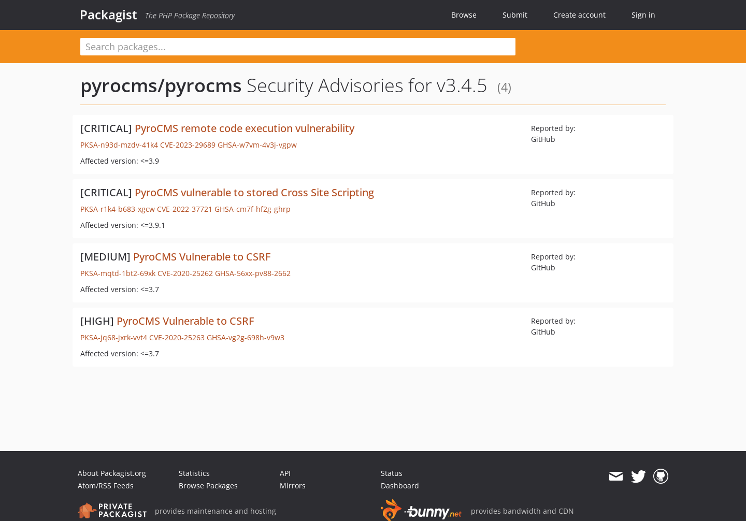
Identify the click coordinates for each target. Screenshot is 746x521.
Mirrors (293, 485)
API (285, 473)
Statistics (194, 473)
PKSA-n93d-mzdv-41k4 (119, 145)
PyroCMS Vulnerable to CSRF (201, 257)
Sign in (643, 15)
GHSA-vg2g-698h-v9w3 (245, 337)
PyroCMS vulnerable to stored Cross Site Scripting (254, 192)
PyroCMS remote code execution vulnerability (244, 128)
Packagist (108, 14)
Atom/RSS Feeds (106, 485)
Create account (579, 15)
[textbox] (297, 46)
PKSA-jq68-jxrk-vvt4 (113, 337)
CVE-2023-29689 (188, 145)
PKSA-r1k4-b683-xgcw (117, 209)
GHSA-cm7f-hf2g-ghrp (252, 209)
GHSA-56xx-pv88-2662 (253, 273)
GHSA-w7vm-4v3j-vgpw (257, 145)
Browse (464, 15)
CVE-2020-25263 (177, 337)
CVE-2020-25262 (185, 273)
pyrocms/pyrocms (161, 85)
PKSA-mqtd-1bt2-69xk (117, 273)
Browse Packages (208, 485)
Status (392, 473)
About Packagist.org (112, 473)
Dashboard (400, 485)
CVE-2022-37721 (184, 209)
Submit (515, 15)
